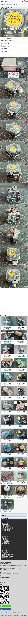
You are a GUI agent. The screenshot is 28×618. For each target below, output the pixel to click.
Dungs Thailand (9, 4)
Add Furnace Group (8, 612)
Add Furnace (7, 608)
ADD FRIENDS (7, 605)
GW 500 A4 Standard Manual (7, 55)
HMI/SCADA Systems (6, 517)
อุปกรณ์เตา (4, 515)
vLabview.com (20, 612)
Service (1, 580)
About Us (2, 579)
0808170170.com (15, 612)
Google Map (3, 582)
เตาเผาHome (3, 4)
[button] (22, 1)
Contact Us (2, 581)
